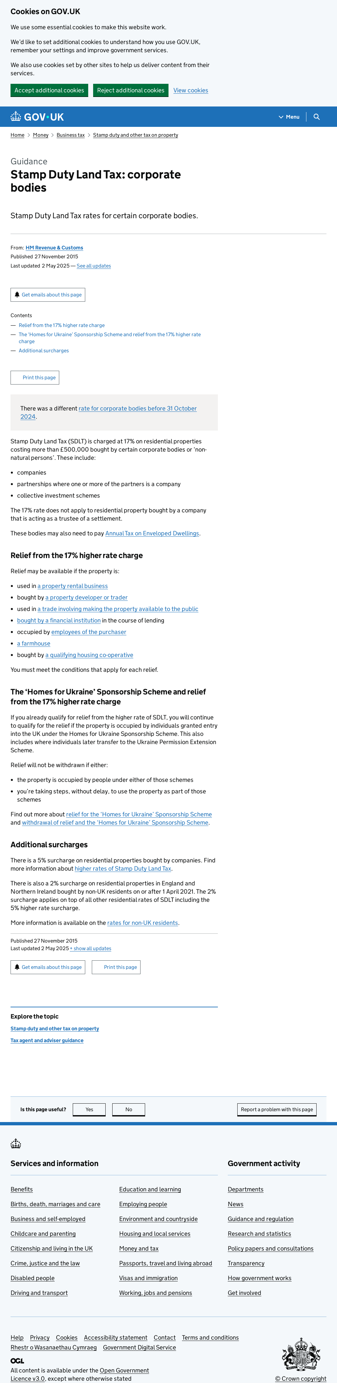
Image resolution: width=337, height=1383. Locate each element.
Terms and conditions (210, 1337)
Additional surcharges (44, 350)
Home (17, 135)
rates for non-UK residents (142, 922)
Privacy (40, 1337)
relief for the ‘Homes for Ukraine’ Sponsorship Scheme (139, 814)
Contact (165, 1337)
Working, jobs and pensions (155, 1293)
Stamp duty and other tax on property (135, 135)
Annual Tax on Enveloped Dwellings (152, 533)
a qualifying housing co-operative (89, 655)
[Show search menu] (316, 117)
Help (17, 1337)
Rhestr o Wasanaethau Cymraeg (54, 1347)
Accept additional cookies (49, 90)
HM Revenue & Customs (54, 248)
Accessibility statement (115, 1337)
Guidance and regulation (261, 1219)
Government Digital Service (139, 1347)
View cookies (190, 90)
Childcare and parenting (43, 1233)
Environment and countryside (158, 1219)
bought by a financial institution (59, 620)
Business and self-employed (48, 1219)
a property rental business (73, 586)
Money (40, 135)
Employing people (143, 1204)
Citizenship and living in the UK (52, 1248)
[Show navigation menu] (289, 117)
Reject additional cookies (131, 90)
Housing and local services (155, 1233)
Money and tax (139, 1248)
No (135, 1109)
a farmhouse (33, 643)
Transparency (246, 1263)
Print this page (39, 377)
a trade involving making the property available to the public (118, 609)
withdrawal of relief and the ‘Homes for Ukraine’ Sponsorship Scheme (115, 822)
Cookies (67, 1337)
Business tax (71, 135)
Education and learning (150, 1189)
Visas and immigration (148, 1278)
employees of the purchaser (88, 632)
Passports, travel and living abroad (165, 1263)
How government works (260, 1278)
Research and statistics (259, 1233)
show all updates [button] (90, 948)
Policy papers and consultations (271, 1248)
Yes (96, 1109)
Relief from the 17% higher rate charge (62, 325)
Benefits (22, 1189)
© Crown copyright (300, 1378)
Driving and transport (39, 1293)
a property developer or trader (86, 597)
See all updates (94, 266)
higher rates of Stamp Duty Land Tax (123, 868)
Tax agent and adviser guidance (47, 1040)
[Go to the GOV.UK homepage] (37, 117)
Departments (246, 1189)
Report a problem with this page (277, 1109)
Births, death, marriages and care (55, 1204)
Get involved (244, 1293)
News (236, 1204)
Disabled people (33, 1278)
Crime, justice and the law (45, 1263)
